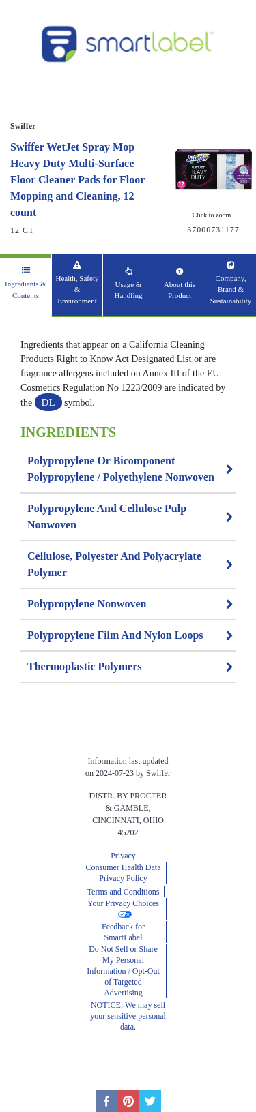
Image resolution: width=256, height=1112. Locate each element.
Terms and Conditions (123, 892)
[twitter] (150, 1101)
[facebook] (106, 1101)
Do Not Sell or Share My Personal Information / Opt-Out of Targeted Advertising (123, 970)
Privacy (123, 855)
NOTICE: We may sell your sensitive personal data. (128, 1016)
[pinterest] (128, 1101)
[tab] (25, 285)
